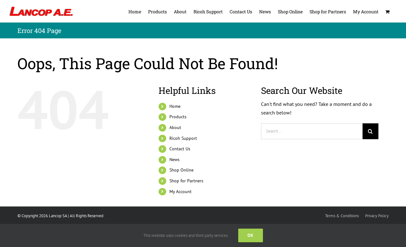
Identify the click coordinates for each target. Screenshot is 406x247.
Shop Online (181, 170)
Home (174, 106)
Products (178, 117)
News (174, 159)
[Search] (370, 131)
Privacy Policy (377, 215)
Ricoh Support (183, 138)
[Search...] (312, 131)
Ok (250, 235)
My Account (180, 191)
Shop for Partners (186, 181)
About (175, 127)
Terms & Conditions (342, 215)
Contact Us (179, 149)
